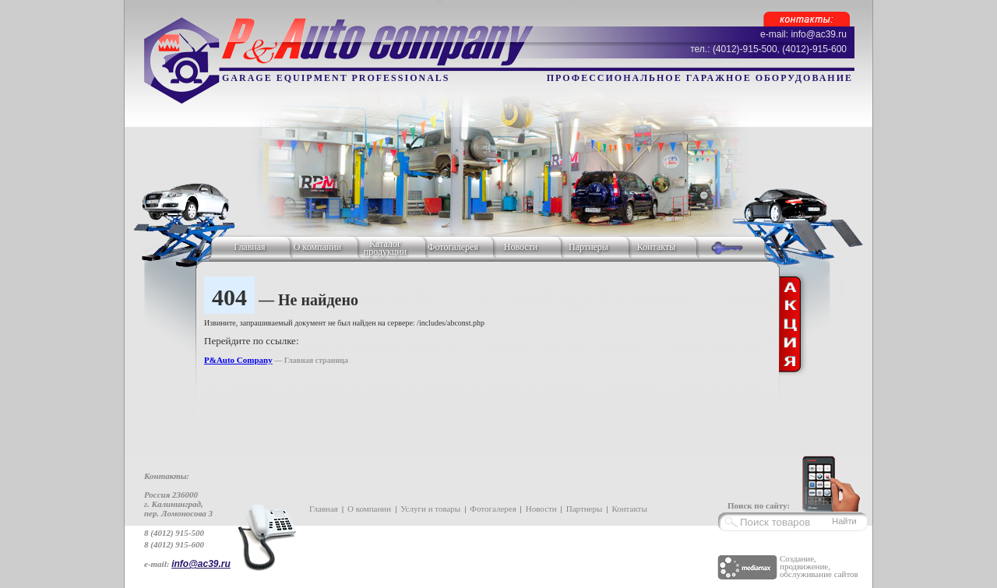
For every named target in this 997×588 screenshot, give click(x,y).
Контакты (656, 246)
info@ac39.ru (201, 563)
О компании (317, 246)
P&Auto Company (238, 359)
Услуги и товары (430, 508)
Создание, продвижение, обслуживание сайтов (819, 566)
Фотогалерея (453, 246)
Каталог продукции (385, 247)
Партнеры (588, 246)
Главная (249, 246)
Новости (521, 246)
